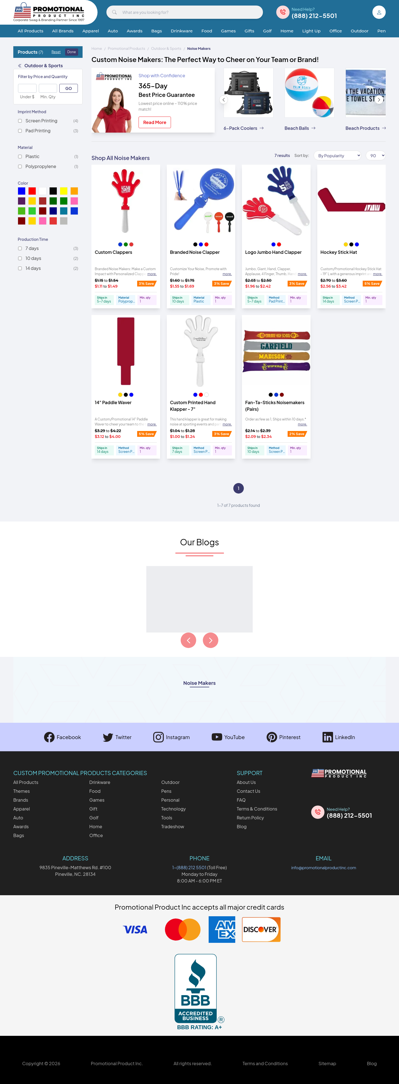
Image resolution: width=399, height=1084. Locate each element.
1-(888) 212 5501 (189, 867)
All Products (30, 30)
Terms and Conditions (265, 1063)
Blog (242, 826)
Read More (154, 122)
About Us (246, 782)
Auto (113, 30)
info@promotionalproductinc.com (323, 867)
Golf (267, 30)
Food (206, 30)
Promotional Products (126, 48)
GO (68, 88)
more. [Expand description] (152, 274)
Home (286, 30)
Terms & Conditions (257, 809)
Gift (93, 809)
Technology (173, 809)
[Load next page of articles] (210, 640)
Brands (20, 800)
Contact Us (248, 791)
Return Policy (250, 817)
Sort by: (301, 155)
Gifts (249, 30)
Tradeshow (172, 826)
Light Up (311, 30)
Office (335, 30)
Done (71, 52)
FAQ (241, 800)
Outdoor (360, 30)
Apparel (90, 30)
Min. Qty (48, 96)
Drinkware (182, 30)
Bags (156, 30)
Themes (21, 791)
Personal (170, 800)
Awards (134, 30)
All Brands (62, 30)
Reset (56, 52)
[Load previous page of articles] (188, 640)
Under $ (27, 96)
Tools (166, 817)
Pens (382, 30)
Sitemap (327, 1063)
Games (228, 30)
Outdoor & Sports (40, 65)
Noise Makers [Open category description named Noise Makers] (199, 683)
